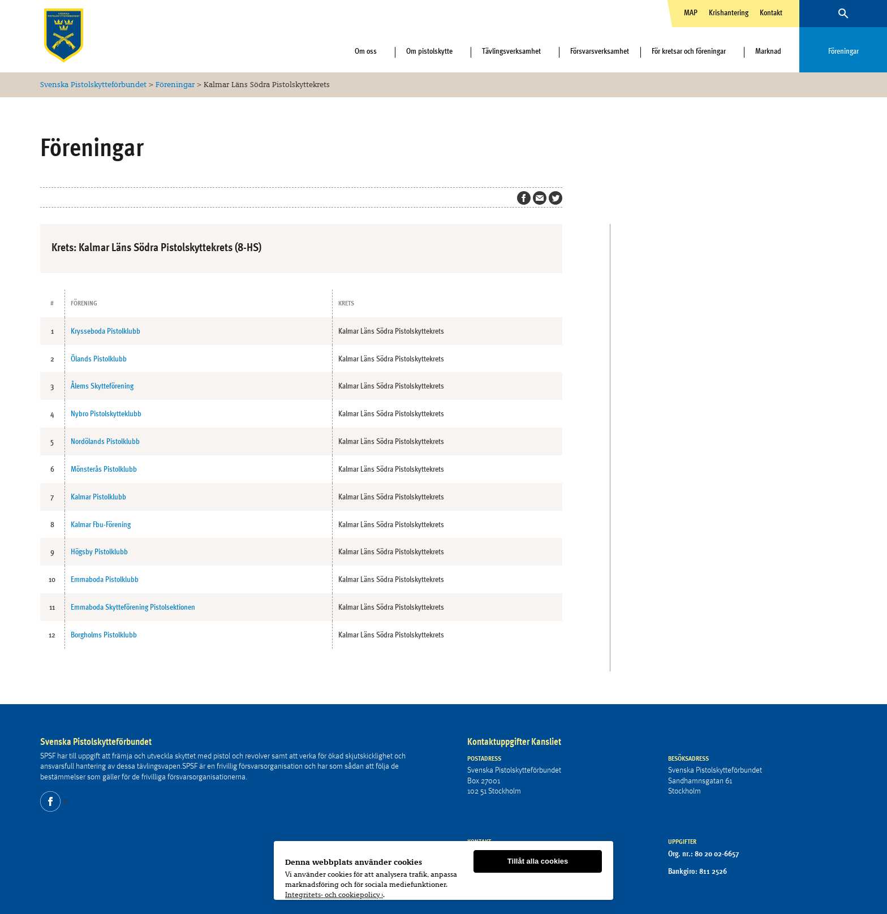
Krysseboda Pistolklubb (105, 331)
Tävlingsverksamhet (511, 51)
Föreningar (843, 51)
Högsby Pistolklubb (99, 551)
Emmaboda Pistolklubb (105, 579)
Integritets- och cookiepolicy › (334, 894)
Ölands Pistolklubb (99, 358)
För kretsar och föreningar (689, 51)
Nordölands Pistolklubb (105, 441)
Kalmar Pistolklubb (98, 497)
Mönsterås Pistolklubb (104, 469)
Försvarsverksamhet (599, 51)
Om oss (366, 51)
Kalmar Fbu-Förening (101, 524)
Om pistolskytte (429, 51)
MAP (690, 12)
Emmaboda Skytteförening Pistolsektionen (133, 607)
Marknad (768, 51)
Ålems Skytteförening (102, 386)
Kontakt (771, 12)
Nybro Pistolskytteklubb (106, 413)
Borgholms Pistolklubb (104, 635)
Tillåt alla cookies (537, 861)
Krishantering (728, 12)
